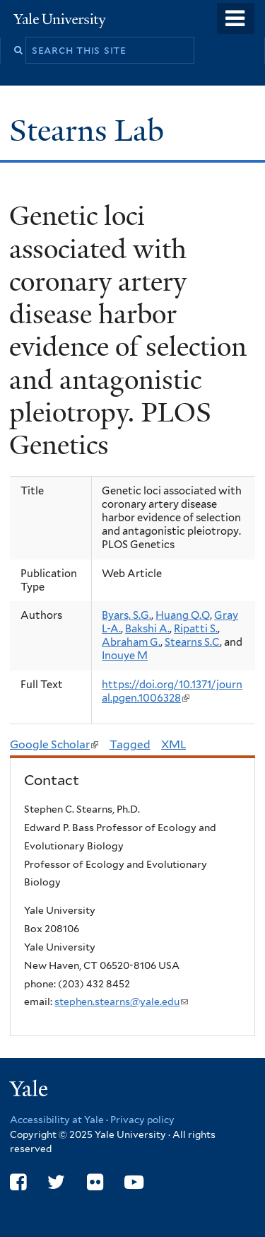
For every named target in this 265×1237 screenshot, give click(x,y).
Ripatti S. (196, 628)
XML (173, 744)
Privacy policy (142, 1119)
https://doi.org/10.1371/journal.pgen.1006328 (172, 691)
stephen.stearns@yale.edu (121, 1001)
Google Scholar (54, 744)
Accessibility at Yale (57, 1119)
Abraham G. (131, 642)
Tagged (130, 744)
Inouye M (125, 655)
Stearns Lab (90, 130)
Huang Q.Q (182, 615)
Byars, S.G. (126, 615)
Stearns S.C (192, 642)
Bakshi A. (147, 628)
